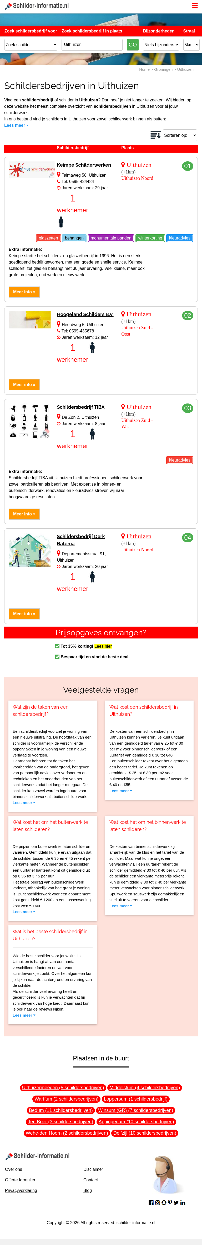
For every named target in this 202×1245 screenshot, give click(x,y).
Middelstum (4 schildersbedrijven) (144, 1087)
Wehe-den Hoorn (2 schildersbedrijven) (67, 1133)
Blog (87, 1190)
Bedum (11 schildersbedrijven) (61, 1110)
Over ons (13, 1169)
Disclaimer (93, 1169)
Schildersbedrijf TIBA (80, 407)
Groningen (163, 69)
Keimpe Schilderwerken (84, 165)
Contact (90, 1180)
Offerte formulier (20, 1180)
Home (144, 69)
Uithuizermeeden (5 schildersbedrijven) (63, 1087)
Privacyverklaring (21, 1190)
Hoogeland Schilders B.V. (85, 314)
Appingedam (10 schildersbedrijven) (136, 1121)
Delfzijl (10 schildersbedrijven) (144, 1133)
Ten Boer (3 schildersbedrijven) (60, 1121)
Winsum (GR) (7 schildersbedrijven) (135, 1110)
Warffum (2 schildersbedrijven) (66, 1099)
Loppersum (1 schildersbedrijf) (136, 1099)
